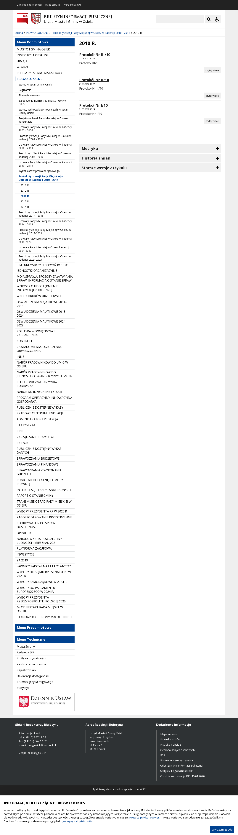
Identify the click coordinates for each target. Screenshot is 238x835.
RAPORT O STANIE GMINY (35, 496)
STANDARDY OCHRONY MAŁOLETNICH (44, 617)
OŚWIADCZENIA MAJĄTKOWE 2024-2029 (41, 323)
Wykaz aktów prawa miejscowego (39, 171)
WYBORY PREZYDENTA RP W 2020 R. (42, 511)
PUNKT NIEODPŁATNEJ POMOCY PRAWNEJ (40, 482)
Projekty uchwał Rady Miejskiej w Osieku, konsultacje (43, 119)
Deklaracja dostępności (29, 5)
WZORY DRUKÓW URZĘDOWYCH (39, 296)
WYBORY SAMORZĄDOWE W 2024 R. (42, 582)
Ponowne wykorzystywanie (176, 760)
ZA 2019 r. (23, 560)
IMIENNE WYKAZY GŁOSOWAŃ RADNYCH (44, 265)
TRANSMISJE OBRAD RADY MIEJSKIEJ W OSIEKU (44, 503)
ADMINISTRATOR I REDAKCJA (37, 419)
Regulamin (25, 90)
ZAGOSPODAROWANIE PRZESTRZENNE (44, 517)
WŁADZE (23, 67)
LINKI (21, 431)
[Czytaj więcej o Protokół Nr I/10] (212, 121)
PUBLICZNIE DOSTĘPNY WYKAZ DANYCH (39, 451)
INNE (20, 357)
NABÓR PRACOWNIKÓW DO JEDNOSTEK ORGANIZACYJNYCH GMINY (45, 374)
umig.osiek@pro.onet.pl (42, 745)
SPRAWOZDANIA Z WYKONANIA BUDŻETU (39, 472)
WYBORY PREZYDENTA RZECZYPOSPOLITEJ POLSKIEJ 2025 (41, 599)
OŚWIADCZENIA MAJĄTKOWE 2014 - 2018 (42, 304)
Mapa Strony (26, 647)
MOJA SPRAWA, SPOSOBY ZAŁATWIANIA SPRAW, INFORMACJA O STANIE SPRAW (45, 278)
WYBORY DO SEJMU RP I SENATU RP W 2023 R (44, 574)
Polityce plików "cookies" (145, 817)
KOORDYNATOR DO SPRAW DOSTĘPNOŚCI (36, 525)
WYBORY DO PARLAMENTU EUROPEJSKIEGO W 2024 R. (36, 590)
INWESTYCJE (25, 554)
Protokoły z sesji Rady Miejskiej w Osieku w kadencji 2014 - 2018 (45, 214)
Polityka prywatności (31, 658)
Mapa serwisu (52, 5)
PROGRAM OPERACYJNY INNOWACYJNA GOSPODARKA (44, 400)
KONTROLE (25, 341)
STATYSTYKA (26, 425)
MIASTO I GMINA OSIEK (33, 49)
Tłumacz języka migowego (35, 682)
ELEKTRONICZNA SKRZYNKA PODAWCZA (37, 384)
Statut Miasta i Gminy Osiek (35, 84)
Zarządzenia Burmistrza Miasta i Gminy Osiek (42, 102)
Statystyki (23, 688)
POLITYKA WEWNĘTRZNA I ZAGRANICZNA (36, 333)
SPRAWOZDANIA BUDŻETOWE (38, 458)
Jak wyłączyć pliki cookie (77, 821)
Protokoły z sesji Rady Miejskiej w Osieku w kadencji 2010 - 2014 (41, 178)
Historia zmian (96, 158)
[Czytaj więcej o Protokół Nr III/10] (212, 70)
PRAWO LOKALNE (29, 79)
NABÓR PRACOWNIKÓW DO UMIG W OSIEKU (42, 364)
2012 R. (24, 190)
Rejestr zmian (26, 670)
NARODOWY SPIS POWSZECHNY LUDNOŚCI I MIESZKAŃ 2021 (39, 541)
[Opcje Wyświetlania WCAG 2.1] (217, 19)
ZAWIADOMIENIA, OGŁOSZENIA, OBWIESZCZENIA (39, 349)
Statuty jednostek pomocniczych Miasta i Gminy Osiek (43, 111)
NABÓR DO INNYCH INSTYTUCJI (39, 392)
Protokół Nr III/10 (94, 54)
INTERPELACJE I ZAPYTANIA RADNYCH (44, 490)
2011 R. (24, 185)
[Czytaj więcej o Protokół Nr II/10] (212, 95)
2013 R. (24, 201)
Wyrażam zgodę (222, 829)
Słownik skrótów (170, 739)
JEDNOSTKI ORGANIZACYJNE (37, 271)
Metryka (90, 148)
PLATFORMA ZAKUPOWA (34, 548)
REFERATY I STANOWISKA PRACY (39, 73)
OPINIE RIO (25, 533)
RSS (162, 755)
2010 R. (25, 196)
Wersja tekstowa (72, 5)
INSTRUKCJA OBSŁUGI (32, 55)
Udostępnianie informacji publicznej (181, 765)
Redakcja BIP (26, 652)
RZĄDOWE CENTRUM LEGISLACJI (40, 413)
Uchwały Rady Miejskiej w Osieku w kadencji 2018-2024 (45, 240)
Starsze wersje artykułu (104, 167)
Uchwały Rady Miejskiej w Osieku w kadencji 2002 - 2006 (45, 128)
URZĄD (22, 61)
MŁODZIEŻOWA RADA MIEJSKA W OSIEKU (40, 609)
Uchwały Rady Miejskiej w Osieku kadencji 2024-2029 (44, 249)
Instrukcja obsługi (170, 744)
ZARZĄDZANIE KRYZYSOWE (36, 437)
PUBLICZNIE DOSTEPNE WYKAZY (40, 407)
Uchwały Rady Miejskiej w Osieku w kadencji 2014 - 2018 (45, 222)
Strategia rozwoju (29, 95)
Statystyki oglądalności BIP (176, 770)
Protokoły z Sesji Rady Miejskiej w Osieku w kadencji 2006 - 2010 (45, 155)
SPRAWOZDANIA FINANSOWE (37, 464)
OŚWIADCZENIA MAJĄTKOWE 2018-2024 (41, 314)
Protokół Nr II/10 (94, 80)
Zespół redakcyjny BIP (32, 753)
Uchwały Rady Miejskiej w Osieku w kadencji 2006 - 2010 (45, 146)
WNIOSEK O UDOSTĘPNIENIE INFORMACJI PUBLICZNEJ (37, 288)
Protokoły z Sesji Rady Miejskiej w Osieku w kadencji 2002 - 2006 (45, 137)
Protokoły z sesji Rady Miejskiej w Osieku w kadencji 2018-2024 (45, 231)
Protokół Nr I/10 (93, 105)
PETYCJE (22, 443)
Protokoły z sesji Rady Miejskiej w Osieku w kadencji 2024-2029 (45, 257)
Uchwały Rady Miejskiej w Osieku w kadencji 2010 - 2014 (45, 163)
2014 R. (24, 206)
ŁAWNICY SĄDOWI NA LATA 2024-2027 (44, 566)
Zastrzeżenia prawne (31, 664)
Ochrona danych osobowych (177, 750)
